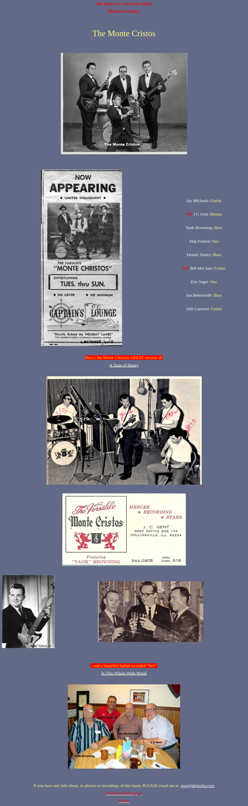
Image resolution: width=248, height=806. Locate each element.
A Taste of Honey (124, 365)
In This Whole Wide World (124, 673)
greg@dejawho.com (198, 785)
